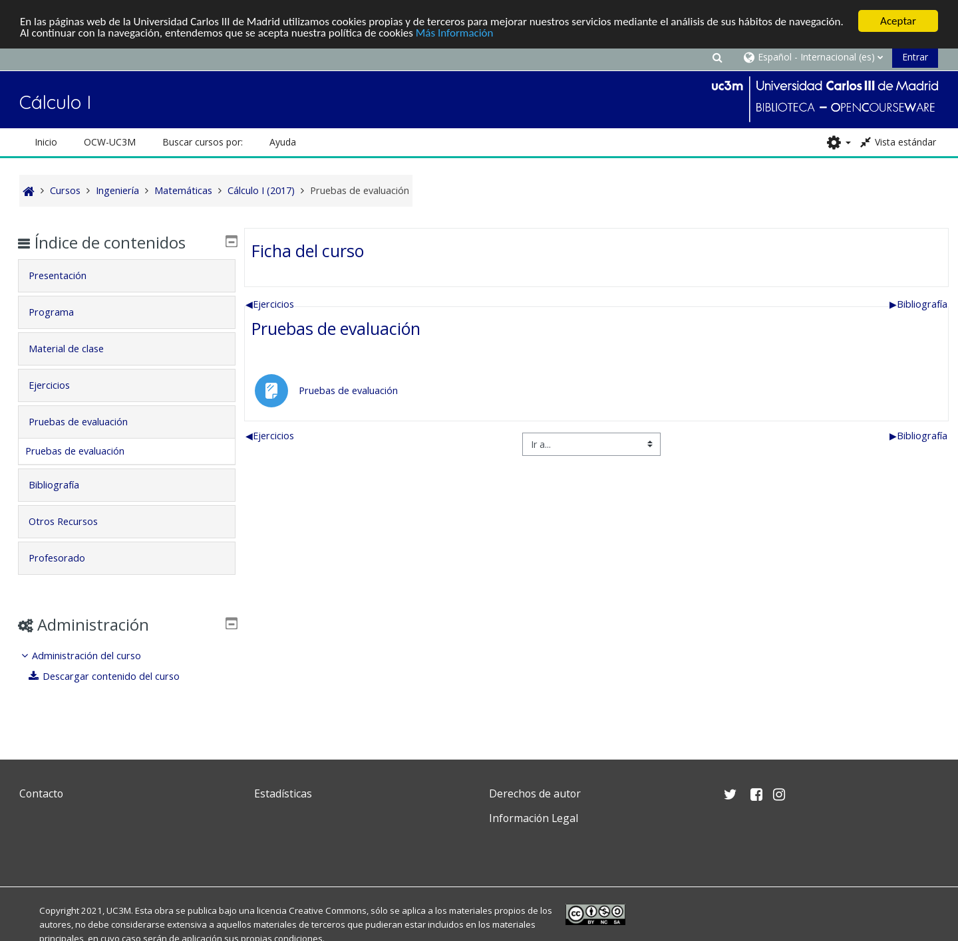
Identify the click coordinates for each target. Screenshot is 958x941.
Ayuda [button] (282, 142)
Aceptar (898, 21)
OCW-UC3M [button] (110, 142)
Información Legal (533, 818)
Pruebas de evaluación (335, 328)
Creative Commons (328, 910)
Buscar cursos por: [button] (202, 142)
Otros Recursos (73, 521)
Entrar (915, 57)
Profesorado (67, 558)
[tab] (127, 276)
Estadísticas (283, 793)
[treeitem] (127, 666)
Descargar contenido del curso (114, 676)
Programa (61, 312)
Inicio (46, 142)
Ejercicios (269, 303)
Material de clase (76, 348)
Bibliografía (918, 303)
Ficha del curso (307, 250)
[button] (717, 56)
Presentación (67, 275)
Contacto (41, 793)
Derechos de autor (535, 793)
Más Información (455, 32)
